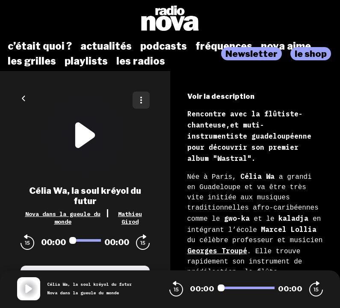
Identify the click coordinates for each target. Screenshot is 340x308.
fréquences (223, 46)
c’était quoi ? (40, 46)
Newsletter (251, 53)
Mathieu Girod (130, 217)
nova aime (286, 46)
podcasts (163, 46)
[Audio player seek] (85, 240)
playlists (86, 61)
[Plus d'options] (141, 100)
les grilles (32, 61)
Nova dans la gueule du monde (63, 217)
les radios (140, 61)
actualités (106, 46)
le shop (311, 53)
